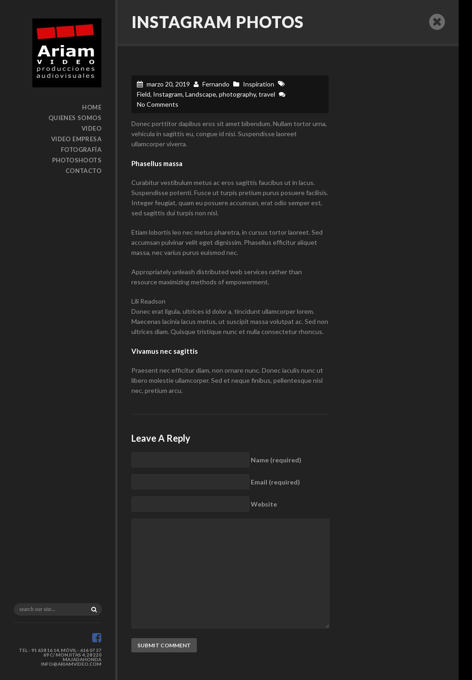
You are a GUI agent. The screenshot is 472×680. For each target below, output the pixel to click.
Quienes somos (74, 117)
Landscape (200, 94)
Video (91, 128)
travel (267, 94)
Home (91, 107)
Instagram (168, 94)
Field (143, 94)
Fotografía (81, 149)
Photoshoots (76, 160)
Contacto (83, 170)
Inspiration (258, 84)
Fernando (216, 84)
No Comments (157, 104)
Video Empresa (76, 139)
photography (237, 94)
